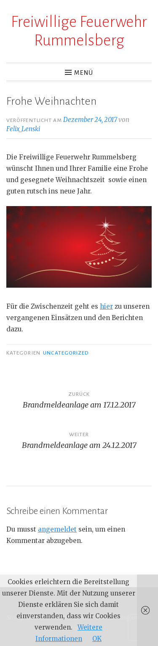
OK (97, 639)
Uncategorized (66, 353)
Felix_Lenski (23, 129)
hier (106, 306)
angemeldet (57, 529)
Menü (83, 72)
